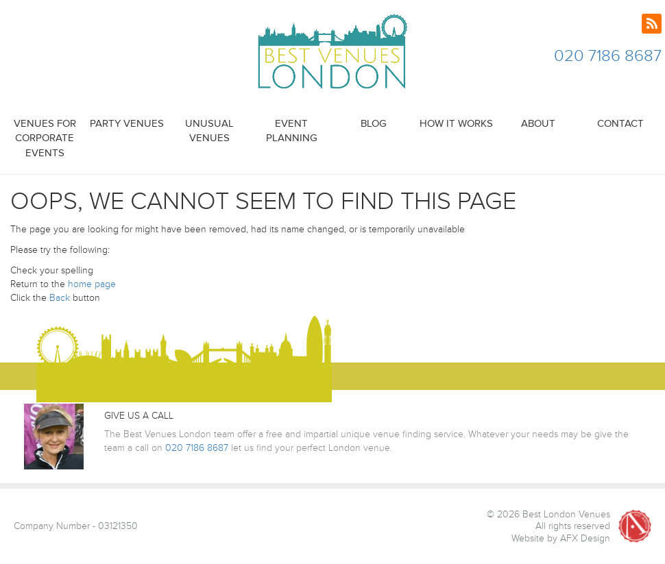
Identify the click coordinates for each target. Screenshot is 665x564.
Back (59, 298)
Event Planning (291, 131)
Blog (374, 123)
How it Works (456, 123)
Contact (620, 123)
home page (92, 284)
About (538, 123)
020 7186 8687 (608, 56)
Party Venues (127, 123)
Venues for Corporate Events (45, 138)
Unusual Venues (209, 131)
